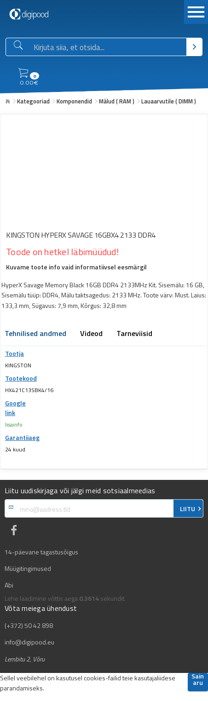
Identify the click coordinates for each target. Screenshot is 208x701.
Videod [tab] (91, 334)
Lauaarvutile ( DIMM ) (168, 101)
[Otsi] (194, 47)
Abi (9, 585)
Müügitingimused (28, 568)
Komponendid (74, 101)
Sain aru (197, 680)
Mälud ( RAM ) (116, 101)
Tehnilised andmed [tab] (35, 334)
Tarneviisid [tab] (134, 334)
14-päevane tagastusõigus (41, 552)
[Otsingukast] (108, 47)
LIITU (187, 509)
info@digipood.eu (29, 642)
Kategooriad (33, 101)
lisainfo (14, 424)
